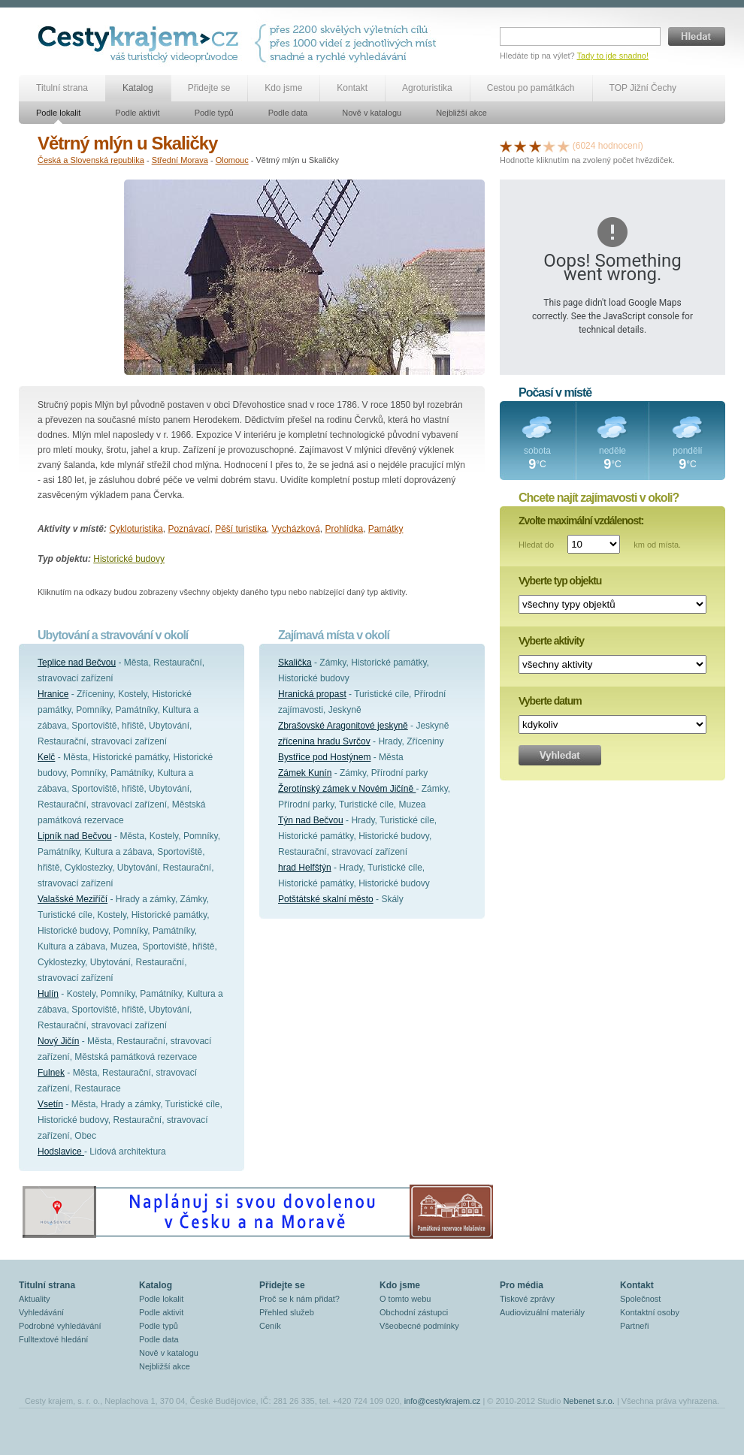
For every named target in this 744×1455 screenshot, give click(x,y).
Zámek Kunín (304, 773)
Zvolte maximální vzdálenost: (581, 521)
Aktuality (34, 1298)
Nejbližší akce (461, 112)
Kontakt (352, 88)
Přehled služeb (286, 1312)
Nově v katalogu (371, 112)
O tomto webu (405, 1298)
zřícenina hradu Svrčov (324, 741)
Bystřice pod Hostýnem (324, 757)
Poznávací (189, 529)
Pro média (521, 1285)
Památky (386, 529)
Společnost (640, 1298)
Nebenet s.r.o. (589, 1400)
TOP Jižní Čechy (643, 88)
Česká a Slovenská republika (91, 160)
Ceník (270, 1325)
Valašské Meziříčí (72, 899)
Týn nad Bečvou (310, 820)
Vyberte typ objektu (560, 581)
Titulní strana (62, 88)
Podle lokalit (58, 112)
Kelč (46, 757)
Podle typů (214, 112)
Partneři (634, 1325)
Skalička (295, 662)
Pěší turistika (241, 529)
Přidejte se (209, 88)
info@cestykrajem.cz (442, 1400)
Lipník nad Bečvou (75, 836)
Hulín (48, 994)
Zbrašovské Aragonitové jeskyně (343, 725)
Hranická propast (312, 694)
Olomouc (232, 160)
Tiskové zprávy (527, 1298)
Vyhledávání (41, 1312)
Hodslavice (61, 1151)
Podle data (288, 112)
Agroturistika (427, 88)
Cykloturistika (135, 529)
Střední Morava (180, 160)
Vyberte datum (550, 701)
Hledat (696, 36)
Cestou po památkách (531, 88)
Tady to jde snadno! (613, 55)
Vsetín (50, 1104)
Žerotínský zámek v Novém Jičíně (347, 788)
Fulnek (51, 1072)
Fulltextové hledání (53, 1339)
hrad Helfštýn (304, 867)
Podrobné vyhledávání (60, 1325)
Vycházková (296, 529)
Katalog (137, 88)
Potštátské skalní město (326, 899)
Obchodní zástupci (414, 1312)
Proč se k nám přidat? (299, 1298)
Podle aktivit (137, 112)
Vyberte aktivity (551, 641)
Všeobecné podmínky (419, 1325)
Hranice (53, 694)
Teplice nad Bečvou (77, 662)
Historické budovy (129, 559)
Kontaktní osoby (649, 1312)
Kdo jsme (283, 88)
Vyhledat (560, 755)
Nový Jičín (58, 1041)
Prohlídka (344, 529)
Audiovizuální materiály (542, 1312)
